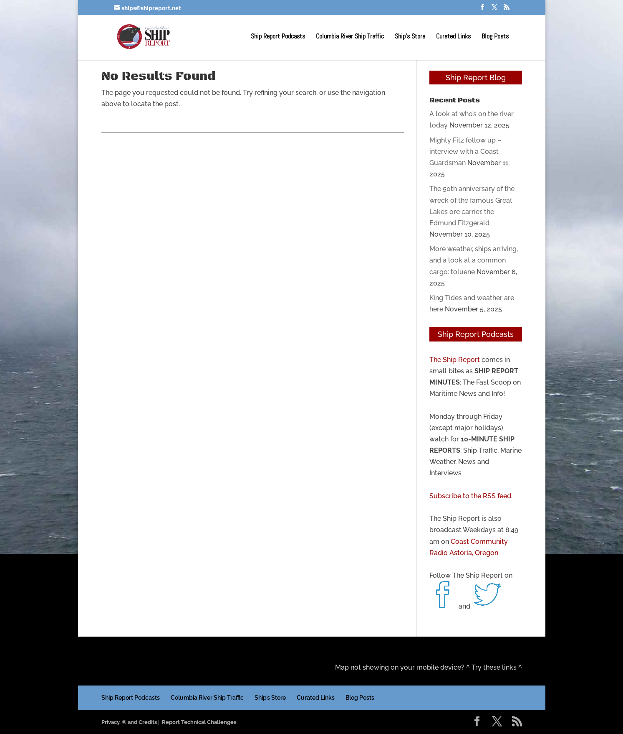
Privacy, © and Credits (129, 722)
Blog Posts (495, 37)
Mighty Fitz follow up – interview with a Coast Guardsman (465, 151)
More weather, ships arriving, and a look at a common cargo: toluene (473, 260)
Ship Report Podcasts (278, 37)
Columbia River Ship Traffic (350, 37)
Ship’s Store (410, 37)
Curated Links (453, 37)
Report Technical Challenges (199, 722)
